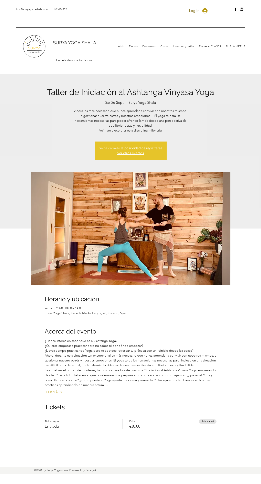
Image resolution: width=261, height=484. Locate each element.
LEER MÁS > (54, 392)
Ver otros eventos (130, 153)
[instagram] (242, 9)
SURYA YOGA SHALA (74, 42)
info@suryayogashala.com (32, 9)
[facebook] (235, 9)
